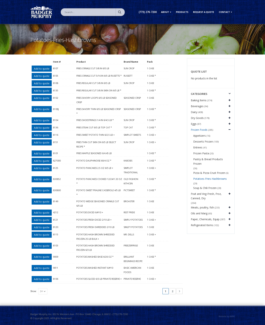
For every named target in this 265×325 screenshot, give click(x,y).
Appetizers (199, 135)
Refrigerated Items (202, 225)
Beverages (197, 106)
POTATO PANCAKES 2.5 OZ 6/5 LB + (94, 168)
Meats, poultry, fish (202, 207)
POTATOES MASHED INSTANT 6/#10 (94, 267)
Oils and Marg (199, 213)
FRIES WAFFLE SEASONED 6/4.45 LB (94, 153)
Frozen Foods (199, 129)
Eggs (194, 124)
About (165, 12)
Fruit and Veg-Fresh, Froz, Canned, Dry (206, 196)
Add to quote (42, 68)
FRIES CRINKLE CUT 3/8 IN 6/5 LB (92, 68)
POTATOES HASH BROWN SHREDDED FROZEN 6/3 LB (95, 248)
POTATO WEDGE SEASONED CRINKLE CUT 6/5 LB (97, 203)
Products (182, 12)
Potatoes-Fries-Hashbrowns (210, 178)
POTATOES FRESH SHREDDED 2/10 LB (95, 227)
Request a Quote (203, 12)
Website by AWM (227, 316)
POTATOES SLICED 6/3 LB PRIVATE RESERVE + (99, 278)
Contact (224, 12)
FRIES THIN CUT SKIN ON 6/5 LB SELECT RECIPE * (96, 144)
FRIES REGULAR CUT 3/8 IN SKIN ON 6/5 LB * (98, 90)
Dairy (194, 112)
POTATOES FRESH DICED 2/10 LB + (94, 219)
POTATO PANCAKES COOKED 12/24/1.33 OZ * (99, 181)
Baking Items (198, 100)
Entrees (197, 147)
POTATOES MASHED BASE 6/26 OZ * (95, 256)
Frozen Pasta (201, 153)
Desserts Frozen (203, 141)
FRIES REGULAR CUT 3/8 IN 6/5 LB (93, 83)
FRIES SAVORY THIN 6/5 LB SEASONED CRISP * (98, 111)
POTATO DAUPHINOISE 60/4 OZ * (93, 160)
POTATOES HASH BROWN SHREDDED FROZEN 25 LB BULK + (95, 236)
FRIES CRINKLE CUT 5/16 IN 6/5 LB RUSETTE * (99, 75)
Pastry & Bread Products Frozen (208, 161)
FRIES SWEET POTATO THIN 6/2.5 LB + (95, 134)
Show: (33, 291)
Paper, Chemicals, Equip (205, 219)
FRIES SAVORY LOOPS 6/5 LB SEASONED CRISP (96, 100)
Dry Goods (197, 118)
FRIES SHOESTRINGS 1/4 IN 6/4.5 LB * (95, 120)
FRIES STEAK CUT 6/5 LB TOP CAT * (94, 127)
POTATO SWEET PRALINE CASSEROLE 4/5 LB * (98, 192)
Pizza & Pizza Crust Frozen (209, 173)
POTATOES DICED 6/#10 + (89, 212)
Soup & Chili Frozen (205, 188)
